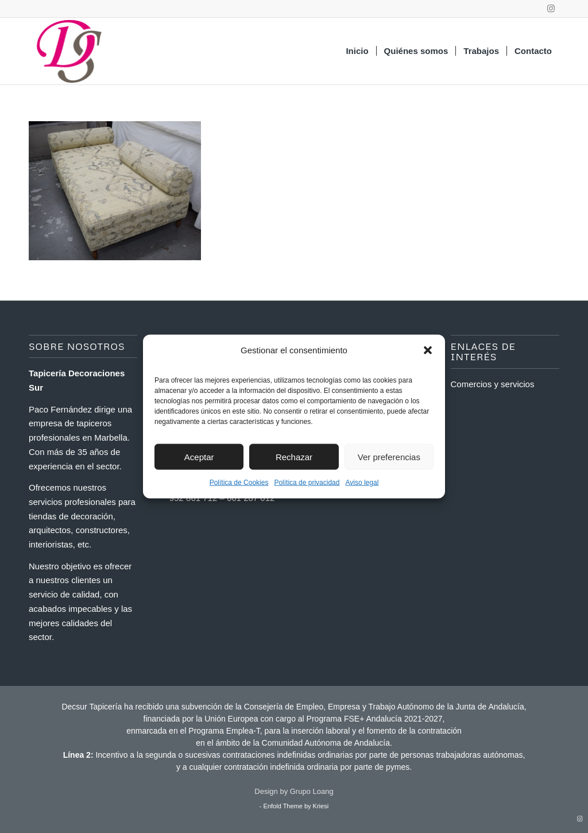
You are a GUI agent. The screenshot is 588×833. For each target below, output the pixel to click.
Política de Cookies (239, 483)
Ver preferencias (389, 456)
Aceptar (199, 456)
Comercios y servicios (493, 384)
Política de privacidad (306, 483)
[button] (428, 350)
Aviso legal (361, 483)
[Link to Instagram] (550, 8)
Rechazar (294, 456)
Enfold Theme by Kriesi (296, 806)
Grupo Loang (312, 791)
